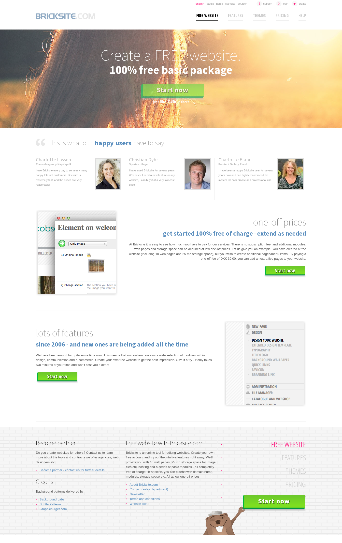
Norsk (219, 3)
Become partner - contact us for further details (72, 470)
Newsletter (136, 494)
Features (235, 15)
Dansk (210, 3)
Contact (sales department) (148, 489)
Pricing (282, 15)
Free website (207, 15)
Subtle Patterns (50, 504)
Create (302, 3)
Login (285, 3)
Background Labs (52, 499)
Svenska (230, 3)
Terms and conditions (144, 499)
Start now (172, 89)
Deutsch (242, 3)
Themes (259, 15)
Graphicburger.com (53, 509)
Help (302, 15)
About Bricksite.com (143, 484)
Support (267, 3)
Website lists (138, 504)
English (200, 3)
